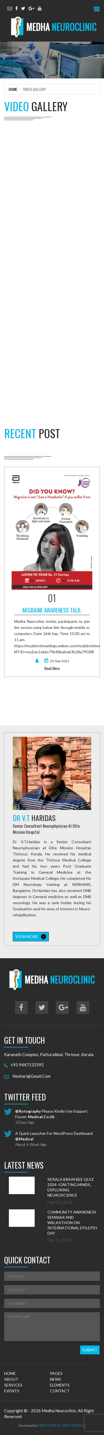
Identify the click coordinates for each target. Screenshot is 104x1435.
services (13, 1385)
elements (60, 1385)
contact (60, 1390)
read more (52, 668)
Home (13, 89)
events (11, 1390)
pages (56, 1373)
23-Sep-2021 (56, 661)
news (55, 1379)
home (10, 1373)
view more (30, 936)
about (11, 1379)
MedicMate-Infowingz (62, 1425)
